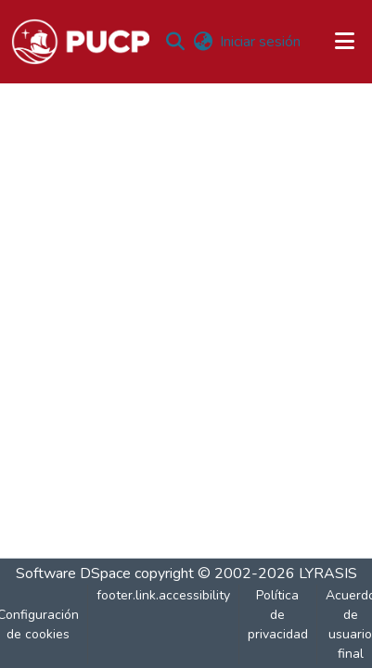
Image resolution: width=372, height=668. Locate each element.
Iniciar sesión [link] (260, 42)
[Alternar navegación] (345, 41)
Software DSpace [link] (73, 573)
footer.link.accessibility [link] (163, 595)
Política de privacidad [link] (278, 614)
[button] (80, 42)
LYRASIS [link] (328, 573)
